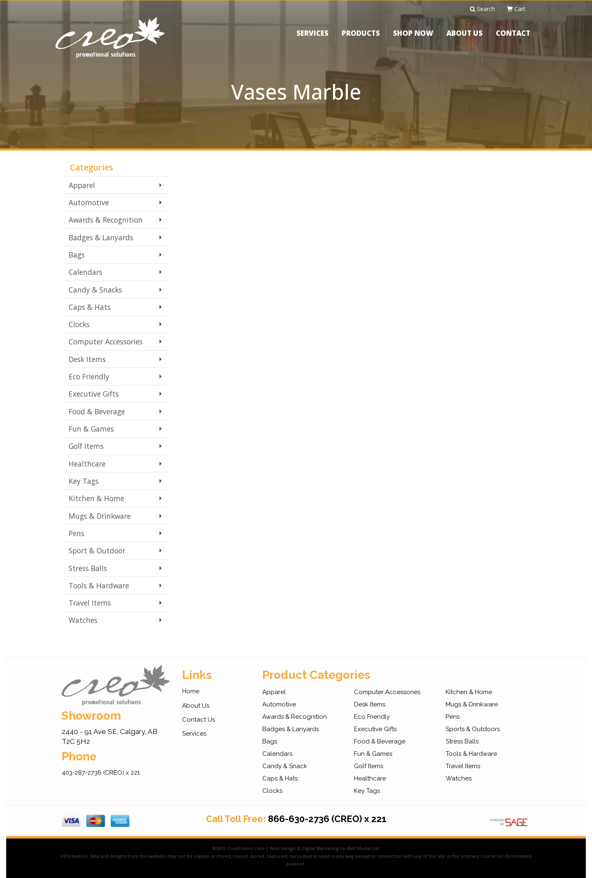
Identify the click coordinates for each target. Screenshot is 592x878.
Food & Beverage (97, 411)
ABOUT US (464, 39)
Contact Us (198, 719)
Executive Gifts (94, 394)
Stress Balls (88, 568)
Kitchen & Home (96, 498)
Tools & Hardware (99, 585)
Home (190, 691)
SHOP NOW (413, 39)
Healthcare (87, 464)
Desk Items (87, 359)
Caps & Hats (90, 307)
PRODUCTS (361, 39)
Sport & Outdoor (97, 550)
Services (194, 733)
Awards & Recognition (106, 220)
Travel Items (90, 603)
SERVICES (312, 39)
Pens (76, 533)
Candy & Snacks (95, 290)
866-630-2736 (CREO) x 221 (327, 818)
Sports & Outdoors (473, 729)
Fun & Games (91, 429)
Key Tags (84, 481)
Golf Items (86, 446)
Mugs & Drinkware (100, 516)
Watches (83, 620)
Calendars (85, 272)
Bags (77, 255)
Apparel (82, 185)
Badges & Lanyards (101, 237)
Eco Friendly (89, 376)
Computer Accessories (106, 341)
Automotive (89, 202)
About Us (195, 705)
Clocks (79, 324)
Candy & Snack (284, 766)
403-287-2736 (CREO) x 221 (101, 772)
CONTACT (513, 39)
